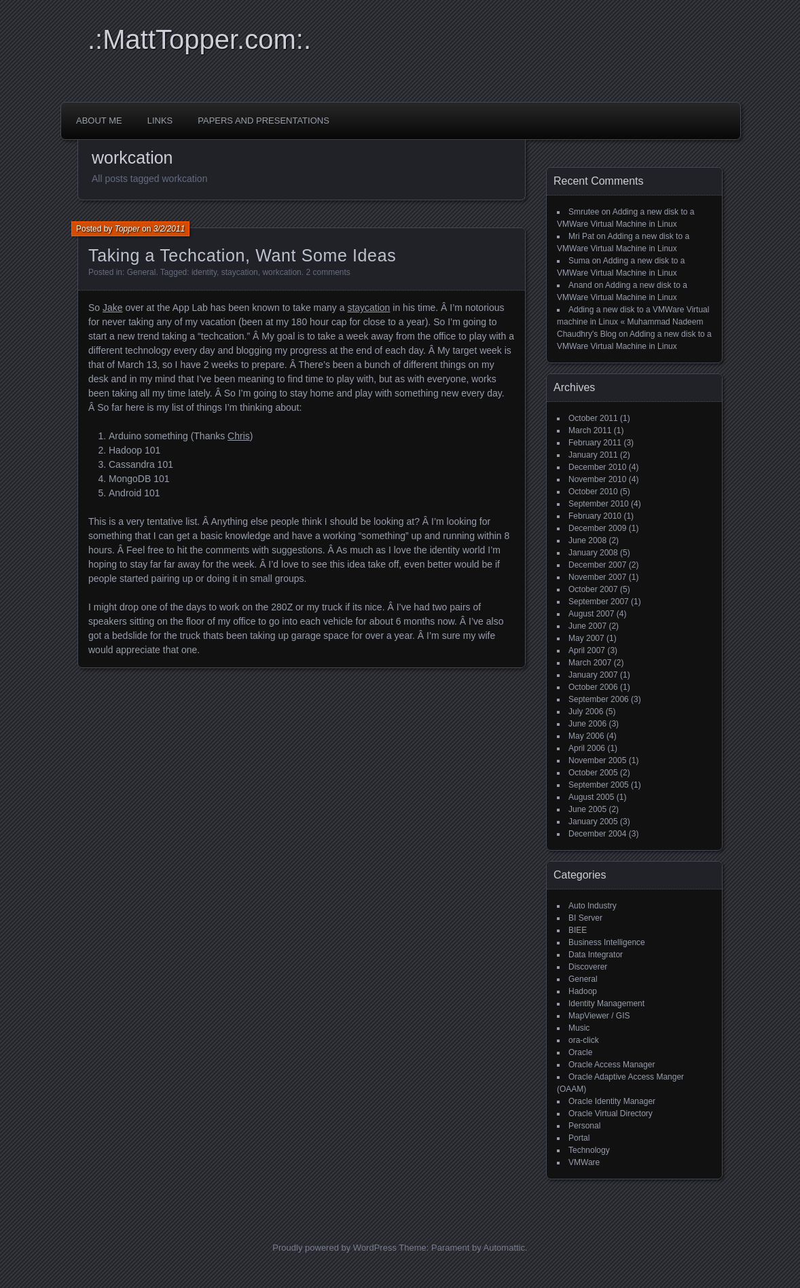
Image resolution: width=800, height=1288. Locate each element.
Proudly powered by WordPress (334, 1248)
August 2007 (591, 614)
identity (204, 272)
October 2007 (593, 589)
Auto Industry (592, 905)
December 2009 (597, 528)
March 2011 (589, 430)
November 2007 (597, 577)
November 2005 (597, 760)
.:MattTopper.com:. (199, 39)
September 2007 (598, 601)
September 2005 (598, 785)
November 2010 (597, 479)
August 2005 (591, 797)
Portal (578, 1138)
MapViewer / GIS (599, 1015)
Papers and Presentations (263, 120)
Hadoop (582, 991)
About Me (99, 120)
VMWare (584, 1162)
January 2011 (593, 455)
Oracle (580, 1052)
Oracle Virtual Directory (610, 1113)
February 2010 (594, 516)
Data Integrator (595, 954)
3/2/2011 (169, 229)
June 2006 (587, 724)
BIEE (577, 930)
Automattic (504, 1248)
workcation (281, 272)
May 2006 (586, 736)
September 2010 (598, 504)
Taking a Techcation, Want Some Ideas (242, 255)
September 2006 (598, 699)
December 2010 (597, 467)
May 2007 (586, 638)
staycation (239, 272)
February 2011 (594, 442)
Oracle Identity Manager (611, 1101)
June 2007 (587, 626)
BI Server (585, 918)
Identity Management (606, 1003)
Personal (584, 1125)
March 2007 (589, 662)
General (141, 272)
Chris (239, 435)
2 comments (328, 272)
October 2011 (593, 418)
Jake (113, 307)
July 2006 (585, 711)
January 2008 (593, 552)
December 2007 (597, 565)
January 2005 (593, 821)
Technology (589, 1150)
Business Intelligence (606, 942)
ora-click (583, 1040)
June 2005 (587, 809)
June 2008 (587, 540)
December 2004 (597, 834)
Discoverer (587, 967)
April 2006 (586, 748)
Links (160, 120)
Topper (127, 229)
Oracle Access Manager (611, 1064)
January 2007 (593, 675)
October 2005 (593, 772)
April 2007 (586, 650)
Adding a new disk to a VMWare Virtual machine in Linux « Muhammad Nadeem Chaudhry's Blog (633, 322)
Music (578, 1028)
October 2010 (593, 491)
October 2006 (593, 687)
